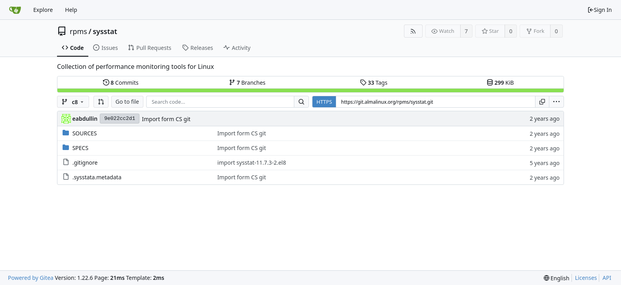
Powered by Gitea (30, 277)
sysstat (105, 31)
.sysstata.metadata (97, 177)
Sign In (599, 9)
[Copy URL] (542, 102)
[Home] (15, 10)
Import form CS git (166, 119)
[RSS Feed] (413, 31)
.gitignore (85, 162)
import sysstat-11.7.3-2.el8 (251, 162)
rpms (78, 31)
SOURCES (84, 133)
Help (71, 9)
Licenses (586, 277)
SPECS (80, 148)
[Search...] (301, 102)
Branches (247, 82)
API (606, 277)
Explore (43, 9)
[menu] (556, 102)
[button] (101, 102)
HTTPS (324, 101)
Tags (373, 82)
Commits (121, 82)
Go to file (127, 101)
